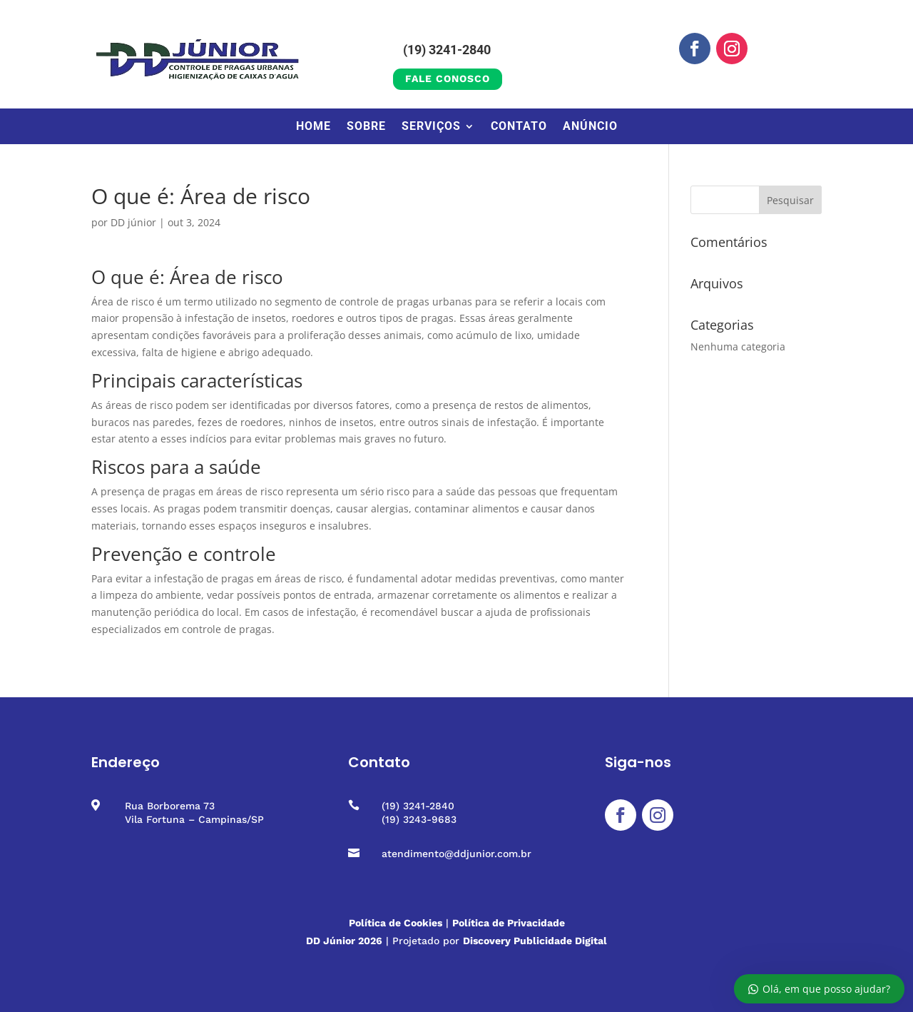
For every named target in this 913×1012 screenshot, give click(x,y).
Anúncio (590, 127)
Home (313, 127)
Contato (519, 127)
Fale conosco (447, 78)
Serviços (431, 127)
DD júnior (133, 222)
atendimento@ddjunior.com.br (456, 853)
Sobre (366, 127)
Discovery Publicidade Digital (535, 940)
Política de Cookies (395, 922)
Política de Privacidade (508, 922)
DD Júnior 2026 (344, 940)
